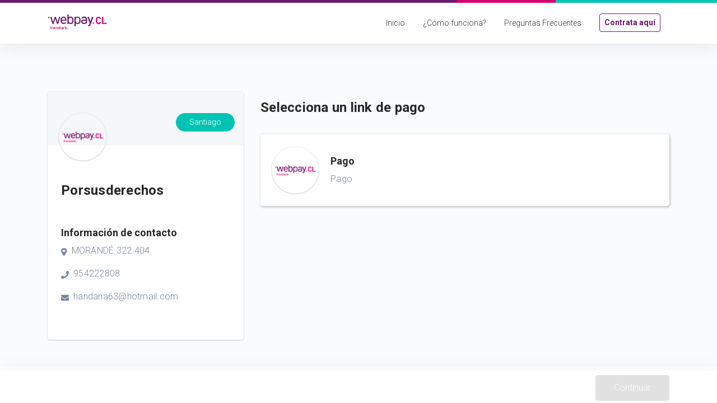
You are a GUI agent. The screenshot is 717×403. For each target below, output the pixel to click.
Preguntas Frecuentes (542, 22)
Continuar (632, 387)
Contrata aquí (629, 22)
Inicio (395, 22)
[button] (465, 170)
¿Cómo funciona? (454, 22)
